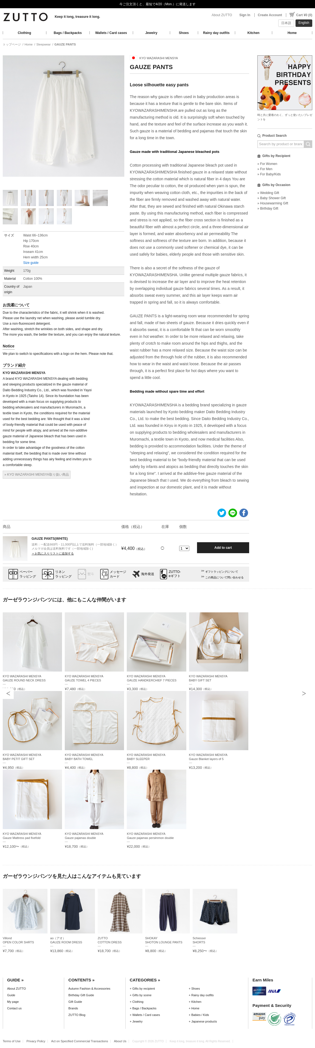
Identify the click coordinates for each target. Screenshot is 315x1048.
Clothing (24, 33)
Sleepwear (43, 44)
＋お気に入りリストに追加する (53, 553)
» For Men (264, 169)
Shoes (184, 33)
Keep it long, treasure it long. (77, 17)
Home (292, 33)
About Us (120, 1041)
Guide (11, 995)
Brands (73, 1008)
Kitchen (254, 33)
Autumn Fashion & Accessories (89, 988)
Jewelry (151, 33)
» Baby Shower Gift (271, 198)
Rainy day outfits (216, 33)
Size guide (30, 263)
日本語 (286, 23)
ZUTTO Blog (76, 1014)
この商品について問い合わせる (224, 577)
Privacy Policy (35, 1041)
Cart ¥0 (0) (304, 15)
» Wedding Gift (268, 193)
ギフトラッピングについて (221, 571)
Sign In (244, 15)
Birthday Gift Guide (81, 995)
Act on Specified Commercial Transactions (79, 1041)
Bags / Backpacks (68, 33)
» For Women (267, 164)
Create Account (270, 15)
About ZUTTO (222, 15)
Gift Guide (75, 1001)
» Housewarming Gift (272, 203)
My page (13, 1001)
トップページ (12, 44)
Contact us (14, 1008)
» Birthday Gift (267, 208)
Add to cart (223, 548)
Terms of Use (12, 1041)
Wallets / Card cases (111, 33)
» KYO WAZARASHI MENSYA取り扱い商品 (36, 474)
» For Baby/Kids (269, 174)
